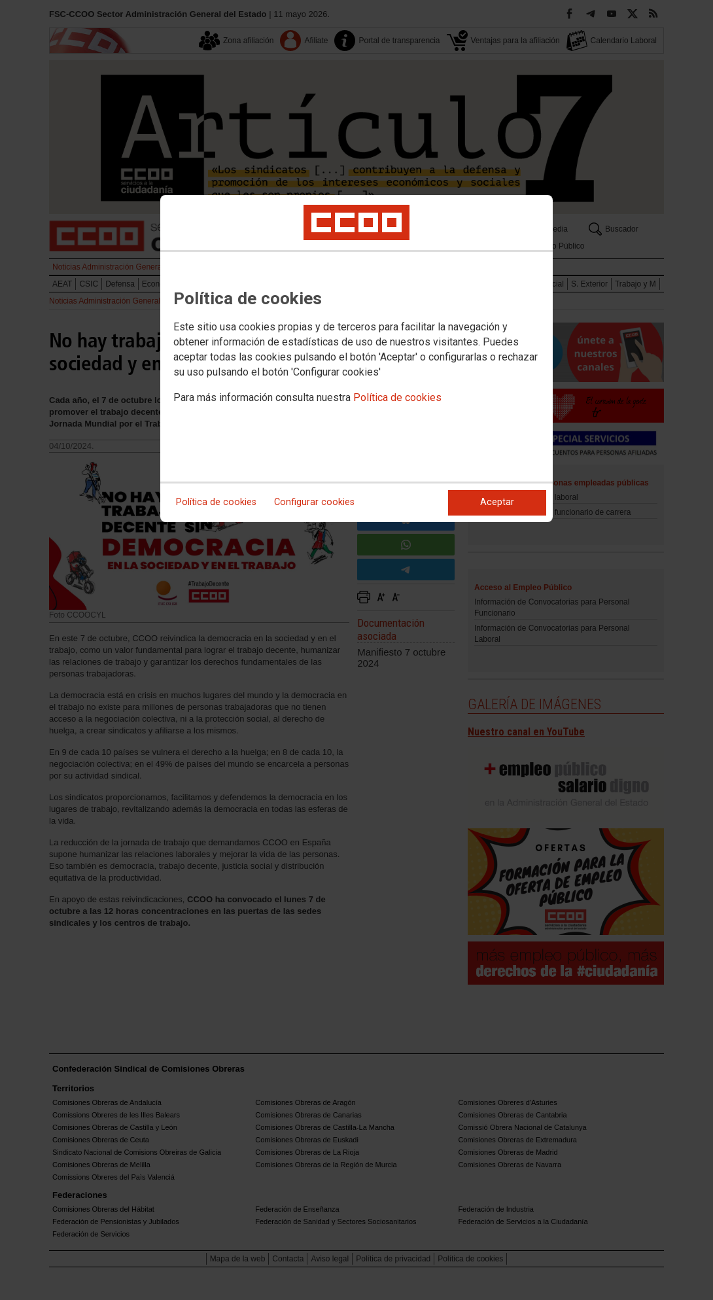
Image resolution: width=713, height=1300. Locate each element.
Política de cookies (397, 397)
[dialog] (356, 358)
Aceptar (497, 502)
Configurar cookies (314, 502)
